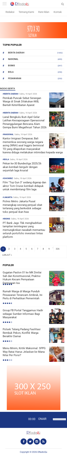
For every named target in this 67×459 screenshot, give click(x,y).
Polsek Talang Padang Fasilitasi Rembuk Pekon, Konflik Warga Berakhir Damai (22, 333)
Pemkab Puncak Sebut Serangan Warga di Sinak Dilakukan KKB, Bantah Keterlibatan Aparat (22, 101)
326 (57, 249)
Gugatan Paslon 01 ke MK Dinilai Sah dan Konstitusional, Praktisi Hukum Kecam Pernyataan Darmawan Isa (22, 278)
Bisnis (11, 65)
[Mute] (49, 418)
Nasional (13, 59)
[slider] (58, 421)
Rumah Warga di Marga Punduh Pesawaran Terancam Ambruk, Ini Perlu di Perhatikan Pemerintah (22, 295)
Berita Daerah (16, 52)
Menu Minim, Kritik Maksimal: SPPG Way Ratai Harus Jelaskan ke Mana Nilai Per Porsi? (24, 352)
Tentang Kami (26, 12)
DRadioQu (42, 452)
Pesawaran (14, 78)
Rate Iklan (43, 12)
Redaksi (10, 12)
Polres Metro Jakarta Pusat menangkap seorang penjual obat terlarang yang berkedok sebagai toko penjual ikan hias (22, 207)
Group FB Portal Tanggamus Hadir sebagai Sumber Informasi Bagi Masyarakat (23, 314)
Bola (11, 72)
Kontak (58, 12)
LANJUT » (7, 255)
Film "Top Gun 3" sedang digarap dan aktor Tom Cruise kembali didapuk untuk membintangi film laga (24, 186)
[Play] (11, 419)
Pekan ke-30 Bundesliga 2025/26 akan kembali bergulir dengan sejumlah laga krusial (22, 167)
